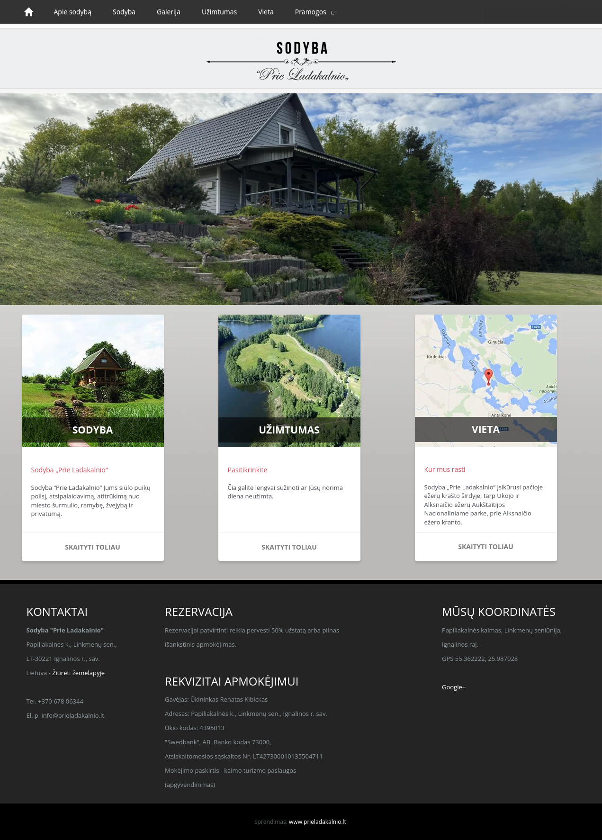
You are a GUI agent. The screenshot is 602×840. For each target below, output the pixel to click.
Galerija (168, 11)
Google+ (454, 687)
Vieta (266, 11)
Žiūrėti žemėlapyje (78, 672)
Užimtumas (219, 11)
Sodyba (124, 11)
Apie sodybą (72, 11)
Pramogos (310, 11)
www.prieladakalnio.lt (317, 822)
